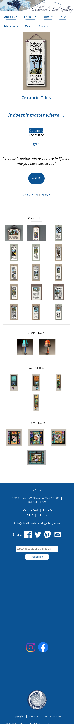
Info (63, 16)
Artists (10, 16)
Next (46, 195)
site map (34, 716)
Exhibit (30, 16)
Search (43, 26)
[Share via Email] (57, 534)
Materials (11, 26)
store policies (53, 716)
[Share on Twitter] (38, 534)
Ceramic (36, 130)
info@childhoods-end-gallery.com (37, 523)
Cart (28, 26)
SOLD (36, 178)
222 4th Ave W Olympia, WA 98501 (36, 498)
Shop (48, 16)
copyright (18, 716)
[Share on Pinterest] (48, 534)
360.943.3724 (37, 502)
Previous (30, 195)
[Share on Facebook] (28, 534)
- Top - (37, 490)
